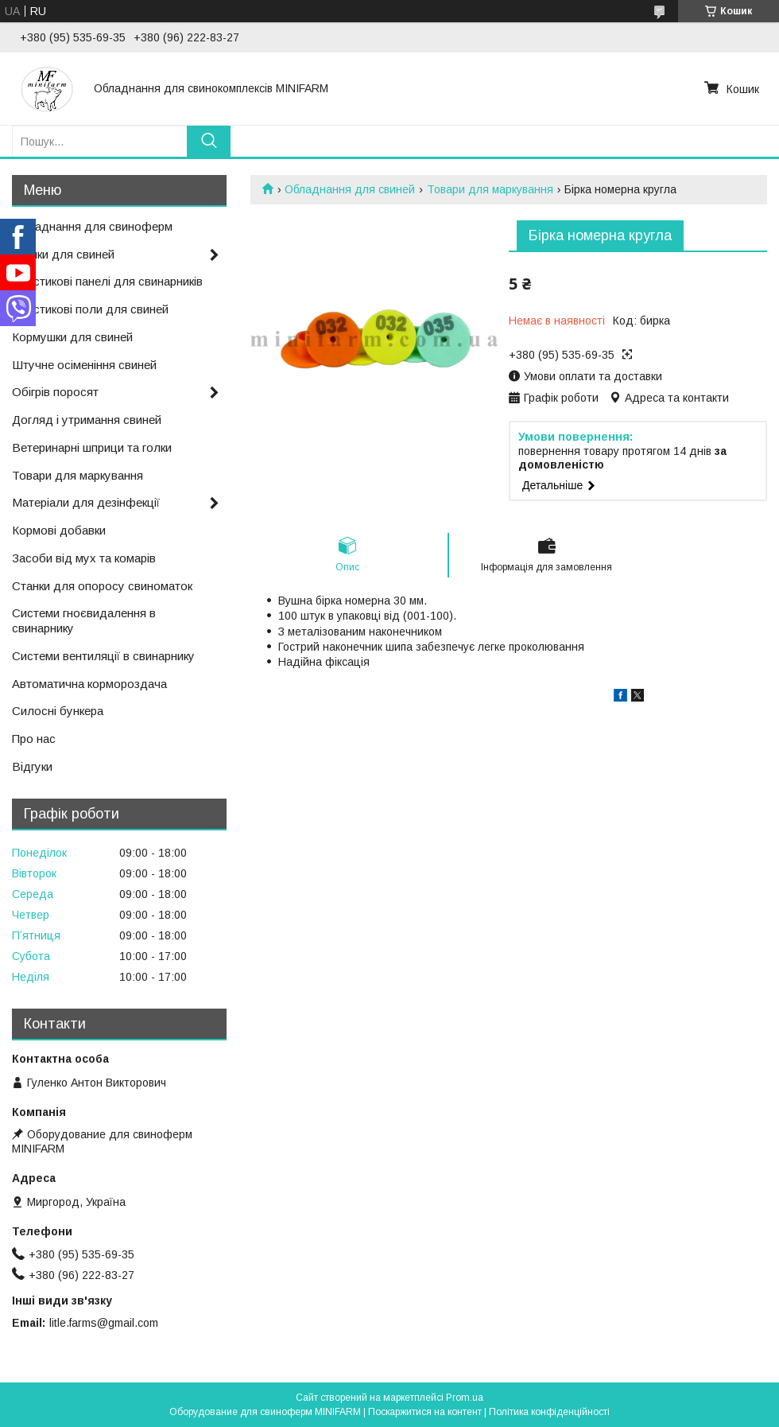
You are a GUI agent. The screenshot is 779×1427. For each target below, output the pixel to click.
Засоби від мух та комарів (84, 558)
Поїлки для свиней (63, 254)
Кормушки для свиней (72, 337)
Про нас (34, 738)
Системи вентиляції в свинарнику (103, 656)
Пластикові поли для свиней (90, 309)
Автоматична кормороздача (89, 683)
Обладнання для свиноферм (92, 226)
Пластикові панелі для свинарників (107, 281)
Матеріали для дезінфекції (86, 502)
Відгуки (32, 766)
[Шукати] (209, 141)
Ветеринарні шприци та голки (92, 447)
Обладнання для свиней (350, 189)
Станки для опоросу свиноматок (102, 586)
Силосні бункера (57, 710)
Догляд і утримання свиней (86, 419)
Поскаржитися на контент (425, 1411)
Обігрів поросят (55, 392)
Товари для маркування (490, 189)
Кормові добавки (59, 530)
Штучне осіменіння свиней (84, 364)
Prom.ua (464, 1397)
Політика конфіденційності (549, 1411)
